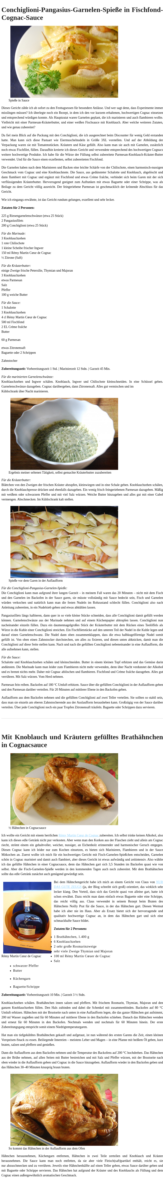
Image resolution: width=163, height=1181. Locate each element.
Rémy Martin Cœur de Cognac (79, 835)
